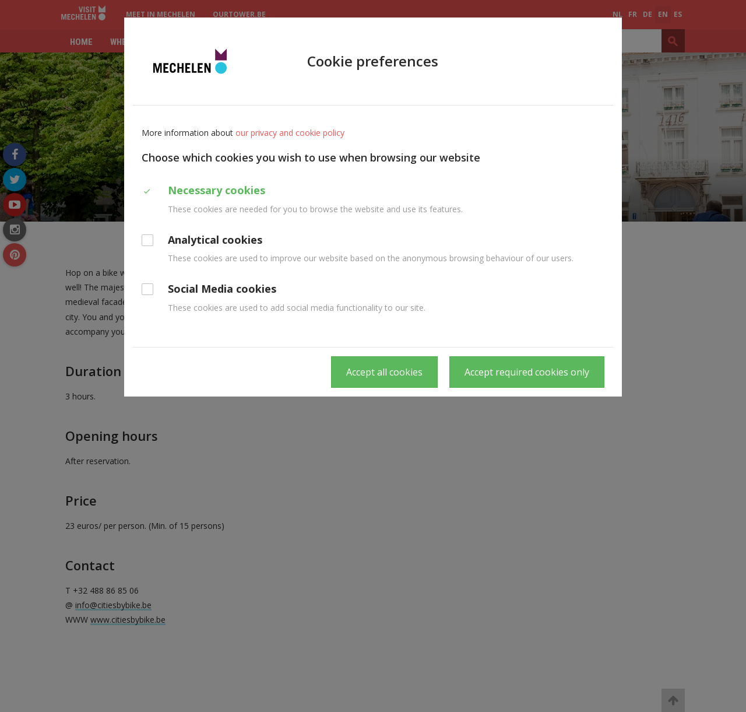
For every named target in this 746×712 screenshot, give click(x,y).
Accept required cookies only (527, 372)
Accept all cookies (384, 372)
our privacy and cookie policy (289, 132)
